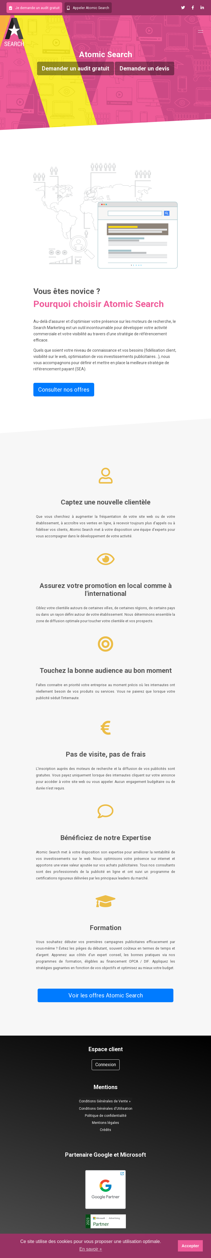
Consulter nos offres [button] (63, 389)
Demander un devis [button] (144, 68)
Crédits (105, 1130)
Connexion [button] (105, 1064)
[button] (34, 7)
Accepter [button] (190, 1246)
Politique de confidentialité (105, 1116)
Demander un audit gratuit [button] (75, 68)
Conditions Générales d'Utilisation (105, 1109)
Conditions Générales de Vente (104, 1101)
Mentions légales (105, 1123)
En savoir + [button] (90, 1249)
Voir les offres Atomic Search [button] (105, 995)
